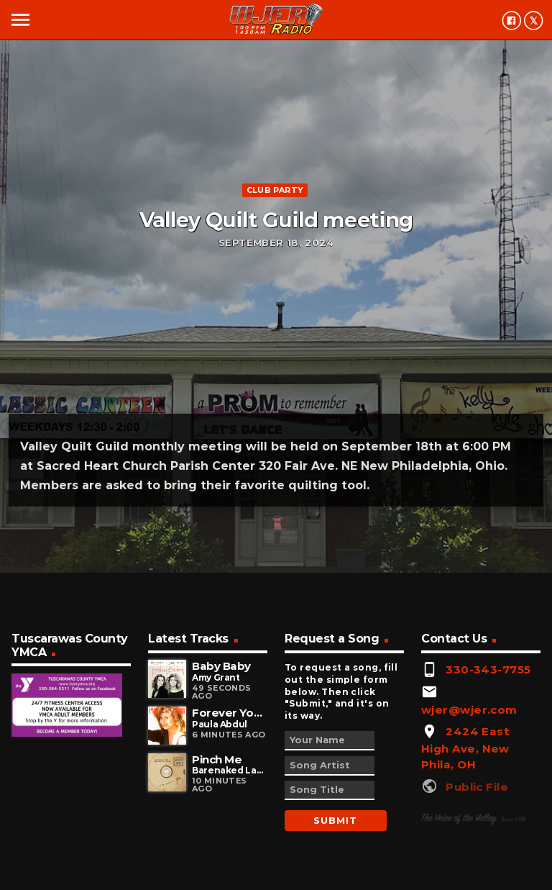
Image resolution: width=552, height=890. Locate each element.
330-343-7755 (488, 669)
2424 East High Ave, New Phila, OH (465, 748)
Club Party (275, 190)
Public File (477, 787)
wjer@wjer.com (469, 710)
